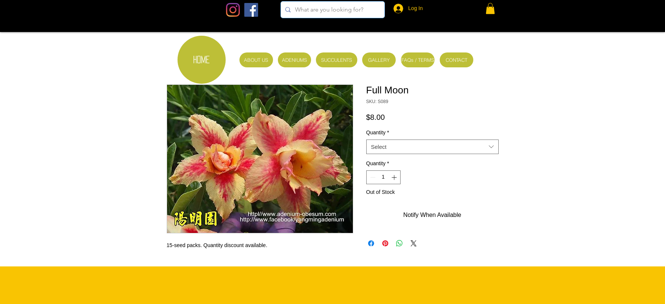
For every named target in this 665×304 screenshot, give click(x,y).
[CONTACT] (456, 59)
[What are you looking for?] (332, 9)
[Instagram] (233, 10)
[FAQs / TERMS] (418, 59)
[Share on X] (413, 243)
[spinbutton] (383, 177)
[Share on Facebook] (371, 243)
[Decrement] (372, 177)
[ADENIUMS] (294, 59)
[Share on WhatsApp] (399, 243)
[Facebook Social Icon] (251, 10)
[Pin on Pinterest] (385, 243)
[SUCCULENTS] (336, 59)
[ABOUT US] (256, 59)
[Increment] (394, 177)
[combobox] (432, 147)
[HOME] (202, 60)
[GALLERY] (379, 59)
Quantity (377, 132)
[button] (490, 8)
